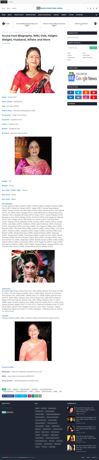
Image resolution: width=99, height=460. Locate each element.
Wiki (7, 32)
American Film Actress (52, 417)
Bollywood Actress (24, 389)
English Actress (54, 435)
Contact (14, 8)
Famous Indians (39, 438)
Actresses (43, 408)
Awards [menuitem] (64, 15)
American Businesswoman (53, 414)
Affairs (9, 389)
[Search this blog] (78, 47)
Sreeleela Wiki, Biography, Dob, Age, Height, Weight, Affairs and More (86, 428)
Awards (69, 60)
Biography (15, 389)
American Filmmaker (41, 420)
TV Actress (44, 447)
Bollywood (38, 429)
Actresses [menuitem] (79, 15)
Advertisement (52, 408)
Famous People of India (21, 391)
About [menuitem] (10, 15)
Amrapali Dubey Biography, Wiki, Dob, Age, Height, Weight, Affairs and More (86, 447)
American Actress (50, 411)
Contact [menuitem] (56, 15)
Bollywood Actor (47, 429)
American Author (40, 414)
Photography (57, 444)
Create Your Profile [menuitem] (44, 15)
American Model (52, 420)
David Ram (7, 43)
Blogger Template (30, 457)
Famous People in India (45, 389)
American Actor (39, 411)
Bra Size (37, 432)
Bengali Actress (55, 426)
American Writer (39, 426)
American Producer (52, 423)
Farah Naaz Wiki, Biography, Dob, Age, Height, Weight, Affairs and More (86, 419)
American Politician (40, 423)
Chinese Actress (55, 432)
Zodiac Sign (52, 447)
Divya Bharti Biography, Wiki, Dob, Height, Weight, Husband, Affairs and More (85, 409)
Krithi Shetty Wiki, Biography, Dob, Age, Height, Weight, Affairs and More (86, 438)
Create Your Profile (87, 57)
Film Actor (51, 441)
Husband (37, 391)
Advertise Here (70, 57)
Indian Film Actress (46, 391)
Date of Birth (35, 389)
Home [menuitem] (3, 15)
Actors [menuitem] (71, 15)
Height (31, 391)
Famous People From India (52, 438)
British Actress (45, 432)
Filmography (39, 444)
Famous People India (8, 391)
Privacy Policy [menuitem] (18, 15)
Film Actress (60, 441)
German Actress (48, 444)
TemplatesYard (14, 457)
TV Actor (38, 447)
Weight (55, 391)
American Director (40, 417)
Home (3, 8)
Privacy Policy (86, 55)
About (8, 8)
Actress (37, 408)
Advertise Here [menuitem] (31, 15)
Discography (45, 435)
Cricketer (38, 435)
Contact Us (94, 457)
